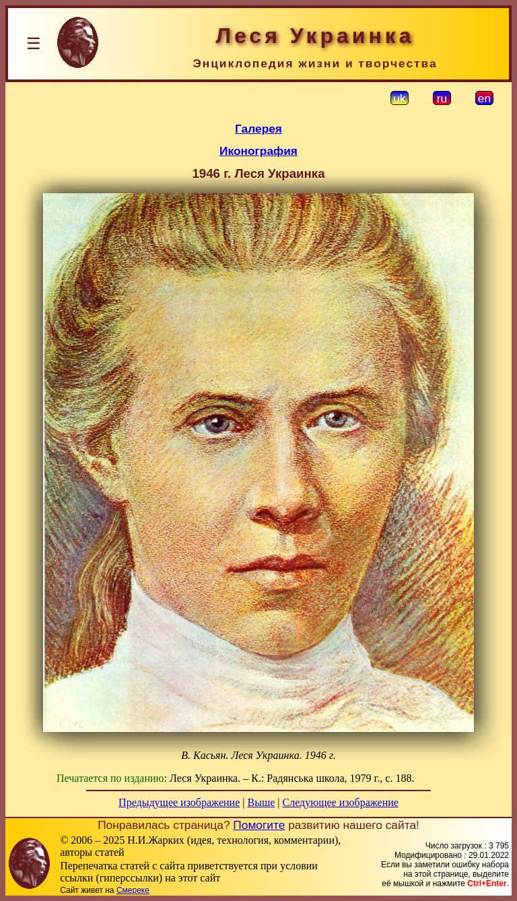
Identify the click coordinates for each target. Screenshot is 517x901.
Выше (261, 802)
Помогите (259, 825)
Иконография (258, 151)
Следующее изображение (341, 802)
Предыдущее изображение (179, 802)
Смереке (132, 890)
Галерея (258, 128)
